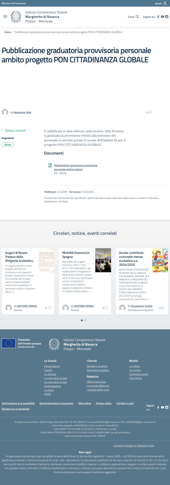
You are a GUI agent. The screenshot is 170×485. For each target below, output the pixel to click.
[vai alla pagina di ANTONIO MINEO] (27, 306)
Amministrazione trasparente (56, 403)
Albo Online (135, 378)
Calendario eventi (138, 374)
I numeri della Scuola (55, 378)
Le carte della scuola (55, 382)
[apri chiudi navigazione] (5, 17)
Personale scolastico (98, 370)
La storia (49, 390)
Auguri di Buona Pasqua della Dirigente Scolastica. (19, 256)
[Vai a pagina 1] (82, 320)
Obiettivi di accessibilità (15, 409)
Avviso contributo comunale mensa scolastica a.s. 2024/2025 (131, 258)
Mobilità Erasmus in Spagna (76, 254)
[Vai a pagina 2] (85, 320)
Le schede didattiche (98, 386)
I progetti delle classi (98, 390)
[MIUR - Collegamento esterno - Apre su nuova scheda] (14, 3)
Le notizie (134, 366)
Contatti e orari (125, 403)
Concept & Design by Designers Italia (134, 446)
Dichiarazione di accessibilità (18, 403)
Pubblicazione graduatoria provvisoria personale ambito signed (75, 167)
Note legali (85, 452)
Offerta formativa (96, 382)
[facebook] (158, 16)
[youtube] (162, 16)
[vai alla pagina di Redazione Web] (22, 112)
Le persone (50, 374)
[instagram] (166, 16)
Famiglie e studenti (97, 366)
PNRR (47, 394)
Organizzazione (52, 386)
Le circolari (135, 370)
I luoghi (48, 370)
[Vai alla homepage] (16, 17)
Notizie (7, 144)
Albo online (84, 403)
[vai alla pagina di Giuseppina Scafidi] (141, 306)
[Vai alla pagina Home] (7, 32)
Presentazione (52, 366)
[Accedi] (161, 3)
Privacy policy (104, 403)
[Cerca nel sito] (133, 17)
